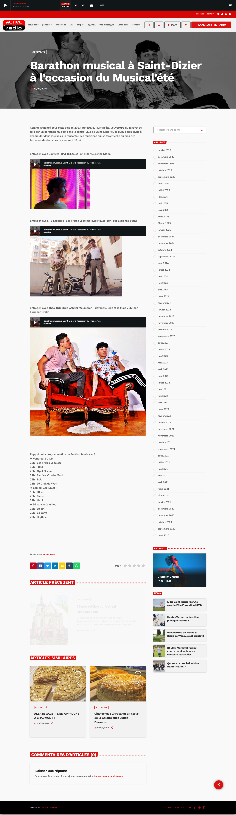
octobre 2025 (165, 170)
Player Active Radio (211, 24)
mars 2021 (163, 489)
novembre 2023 (166, 323)
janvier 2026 (164, 150)
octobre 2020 (165, 522)
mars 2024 (163, 296)
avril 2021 (163, 482)
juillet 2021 (164, 462)
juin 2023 (163, 356)
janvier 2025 (164, 230)
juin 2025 (163, 196)
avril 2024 (163, 289)
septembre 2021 (166, 449)
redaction (49, 554)
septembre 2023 (166, 336)
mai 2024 (163, 283)
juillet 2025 (164, 190)
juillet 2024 (164, 269)
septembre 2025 (166, 177)
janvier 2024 (164, 309)
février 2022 (164, 416)
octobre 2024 (165, 250)
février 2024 (164, 303)
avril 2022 (163, 402)
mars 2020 (163, 535)
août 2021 (163, 455)
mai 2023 (163, 362)
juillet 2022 (164, 382)
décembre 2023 (166, 316)
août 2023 (163, 342)
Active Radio (49, 808)
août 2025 (163, 183)
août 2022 (163, 376)
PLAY (172, 24)
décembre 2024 (166, 236)
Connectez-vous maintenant (108, 777)
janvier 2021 (164, 502)
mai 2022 (163, 396)
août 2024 (163, 263)
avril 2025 (163, 210)
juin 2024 (163, 276)
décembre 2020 (166, 508)
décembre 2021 (166, 429)
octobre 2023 (165, 329)
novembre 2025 (166, 163)
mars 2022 (163, 409)
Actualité (39, 52)
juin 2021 (163, 469)
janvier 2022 (164, 422)
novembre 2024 (166, 243)
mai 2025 (163, 203)
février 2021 (164, 495)
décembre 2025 (166, 157)
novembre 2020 (166, 515)
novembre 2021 (166, 435)
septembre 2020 (166, 528)
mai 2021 (163, 475)
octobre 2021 (165, 442)
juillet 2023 (164, 349)
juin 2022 (163, 389)
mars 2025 (163, 216)
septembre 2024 (166, 256)
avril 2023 (163, 369)
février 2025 (164, 223)
